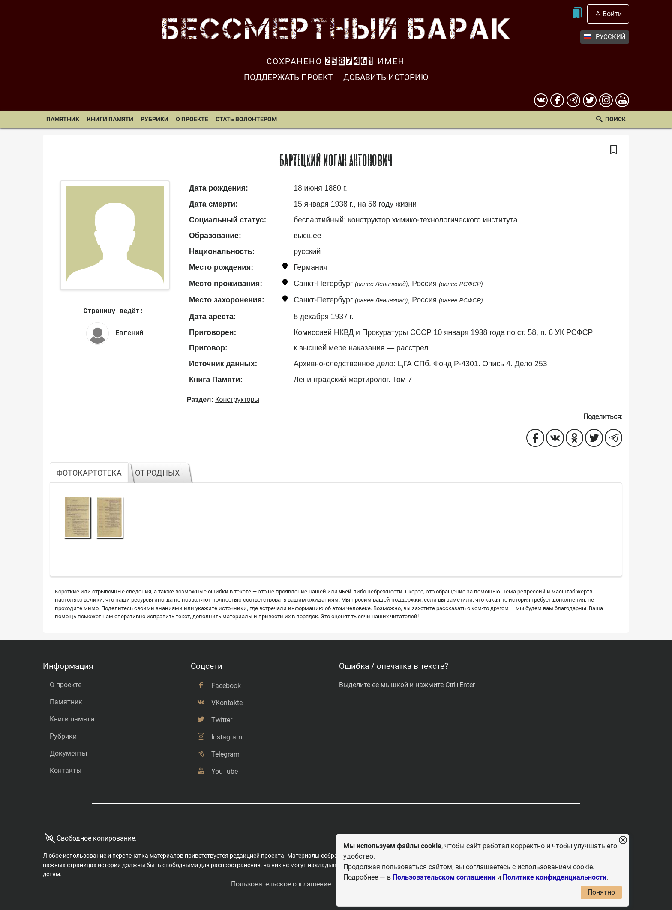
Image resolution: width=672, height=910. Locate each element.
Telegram (225, 754)
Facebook (226, 686)
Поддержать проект (288, 77)
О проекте (192, 119)
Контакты (65, 770)
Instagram (226, 737)
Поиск (615, 119)
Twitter (221, 720)
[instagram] (606, 100)
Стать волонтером (246, 119)
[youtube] (622, 100)
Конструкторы (237, 399)
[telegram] (573, 100)
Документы (68, 753)
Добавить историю (385, 77)
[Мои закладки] (576, 14)
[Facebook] (557, 100)
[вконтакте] (541, 100)
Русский (605, 37)
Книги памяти (110, 119)
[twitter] (590, 100)
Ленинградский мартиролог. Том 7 (353, 379)
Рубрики (154, 119)
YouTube (224, 771)
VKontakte (227, 703)
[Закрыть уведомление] (623, 840)
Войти (612, 14)
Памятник (62, 119)
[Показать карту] (285, 267)
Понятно (601, 892)
